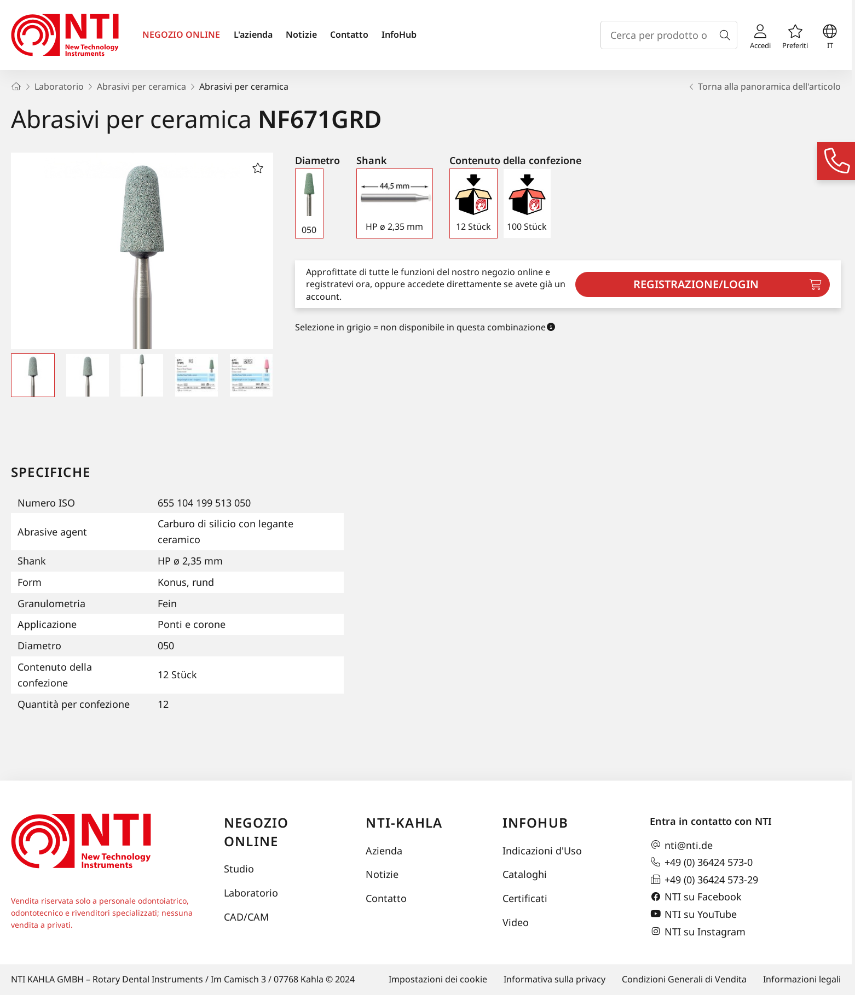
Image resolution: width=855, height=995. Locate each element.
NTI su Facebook (696, 897)
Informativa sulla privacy (554, 979)
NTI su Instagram (698, 932)
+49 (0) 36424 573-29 (704, 880)
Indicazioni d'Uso (542, 850)
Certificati (524, 898)
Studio (239, 868)
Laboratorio (251, 892)
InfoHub (399, 34)
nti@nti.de (681, 845)
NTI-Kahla (404, 822)
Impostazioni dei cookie (438, 979)
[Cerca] (727, 35)
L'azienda (253, 34)
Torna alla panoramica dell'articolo (764, 86)
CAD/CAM (246, 916)
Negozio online (256, 831)
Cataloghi (524, 874)
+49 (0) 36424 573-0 (701, 862)
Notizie (301, 34)
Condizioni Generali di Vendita (684, 979)
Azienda (384, 850)
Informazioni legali (802, 979)
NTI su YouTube (693, 914)
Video (515, 922)
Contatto (349, 34)
